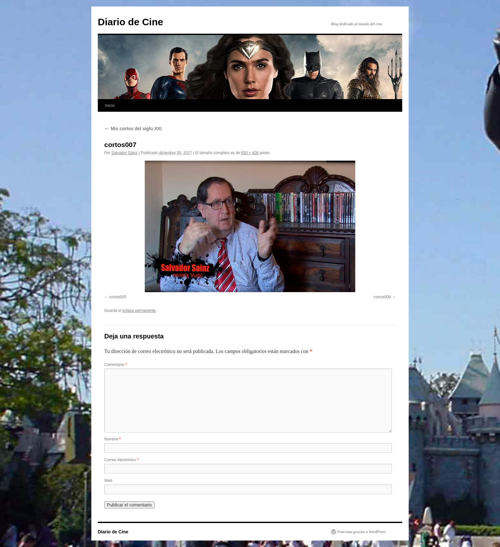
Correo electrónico (121, 460)
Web (108, 480)
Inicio (110, 105)
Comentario (115, 364)
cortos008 (382, 297)
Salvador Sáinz (124, 153)
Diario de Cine (130, 22)
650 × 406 (250, 153)
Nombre (112, 439)
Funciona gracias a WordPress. (361, 532)
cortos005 (117, 297)
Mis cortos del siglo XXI (133, 128)
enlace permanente (139, 310)
